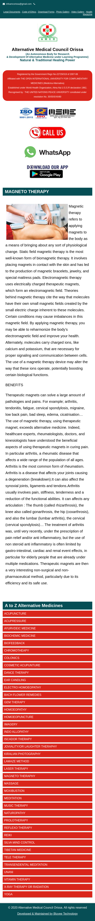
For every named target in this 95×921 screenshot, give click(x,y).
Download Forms (46, 12)
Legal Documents (11, 12)
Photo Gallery (62, 12)
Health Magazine (87, 13)
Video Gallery (77, 12)
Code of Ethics (29, 12)
